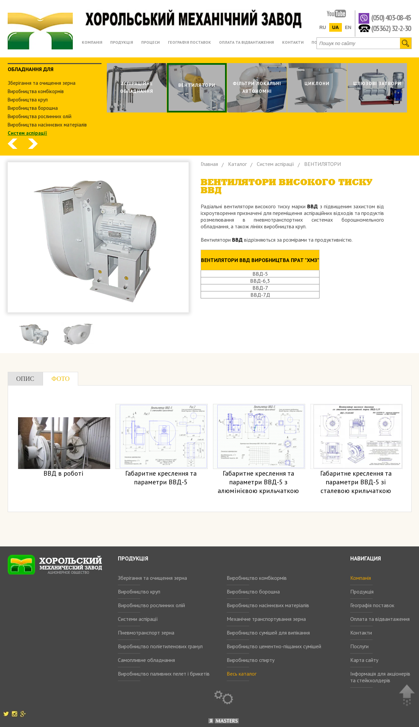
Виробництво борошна (253, 591)
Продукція (362, 591)
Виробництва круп (28, 99)
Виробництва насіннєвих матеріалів (47, 125)
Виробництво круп (139, 591)
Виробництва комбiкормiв (36, 91)
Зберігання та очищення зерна (152, 577)
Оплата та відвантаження (380, 619)
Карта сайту (364, 660)
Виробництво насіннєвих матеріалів (268, 605)
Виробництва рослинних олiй (39, 116)
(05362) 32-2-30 (391, 28)
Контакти (361, 632)
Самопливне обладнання (146, 660)
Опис (25, 378)
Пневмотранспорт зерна (146, 632)
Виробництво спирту (250, 660)
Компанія (360, 577)
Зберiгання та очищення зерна (41, 83)
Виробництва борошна (33, 108)
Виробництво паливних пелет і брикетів (164, 673)
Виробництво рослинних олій (151, 605)
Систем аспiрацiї (27, 133)
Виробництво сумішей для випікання (268, 632)
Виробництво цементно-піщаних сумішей (274, 646)
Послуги (359, 646)
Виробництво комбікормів (257, 577)
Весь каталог (241, 673)
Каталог (237, 164)
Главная (209, 164)
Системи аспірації (138, 619)
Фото (60, 378)
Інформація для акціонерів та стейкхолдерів (380, 677)
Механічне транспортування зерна (266, 619)
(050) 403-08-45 (391, 18)
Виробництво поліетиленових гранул (160, 646)
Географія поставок (372, 605)
